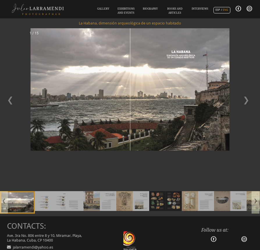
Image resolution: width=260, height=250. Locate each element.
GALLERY (103, 8)
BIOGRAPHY (150, 8)
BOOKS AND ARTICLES (175, 10)
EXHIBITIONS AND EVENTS (126, 10)
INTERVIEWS (200, 8)
